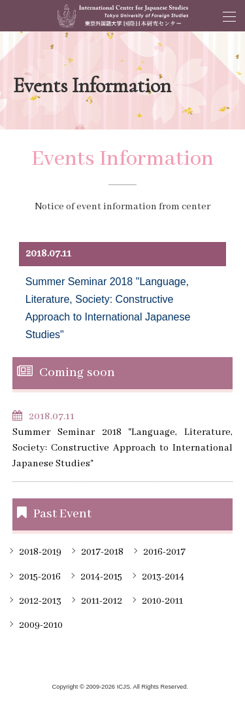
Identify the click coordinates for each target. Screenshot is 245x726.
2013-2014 (163, 577)
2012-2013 (40, 601)
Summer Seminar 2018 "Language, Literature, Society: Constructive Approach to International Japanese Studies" (122, 448)
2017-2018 (102, 552)
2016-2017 (164, 552)
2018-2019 (40, 552)
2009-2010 (41, 625)
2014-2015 (101, 577)
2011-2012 (101, 601)
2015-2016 (40, 577)
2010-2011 (162, 601)
